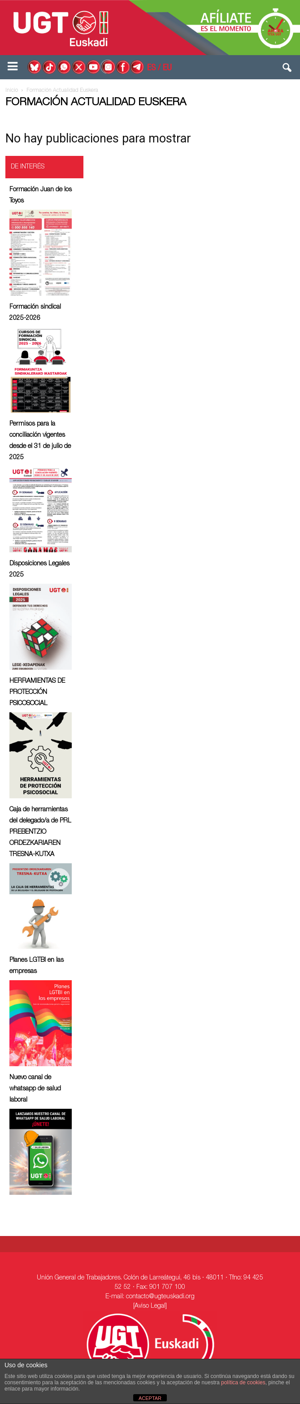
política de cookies (243, 1382)
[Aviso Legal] (150, 1306)
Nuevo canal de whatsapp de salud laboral (35, 1089)
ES (151, 68)
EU (167, 68)
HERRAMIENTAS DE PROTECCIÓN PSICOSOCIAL (37, 692)
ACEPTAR (150, 1398)
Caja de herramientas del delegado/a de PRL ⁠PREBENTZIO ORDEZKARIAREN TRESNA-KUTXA (40, 832)
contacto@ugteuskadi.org (160, 1297)
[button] (287, 69)
